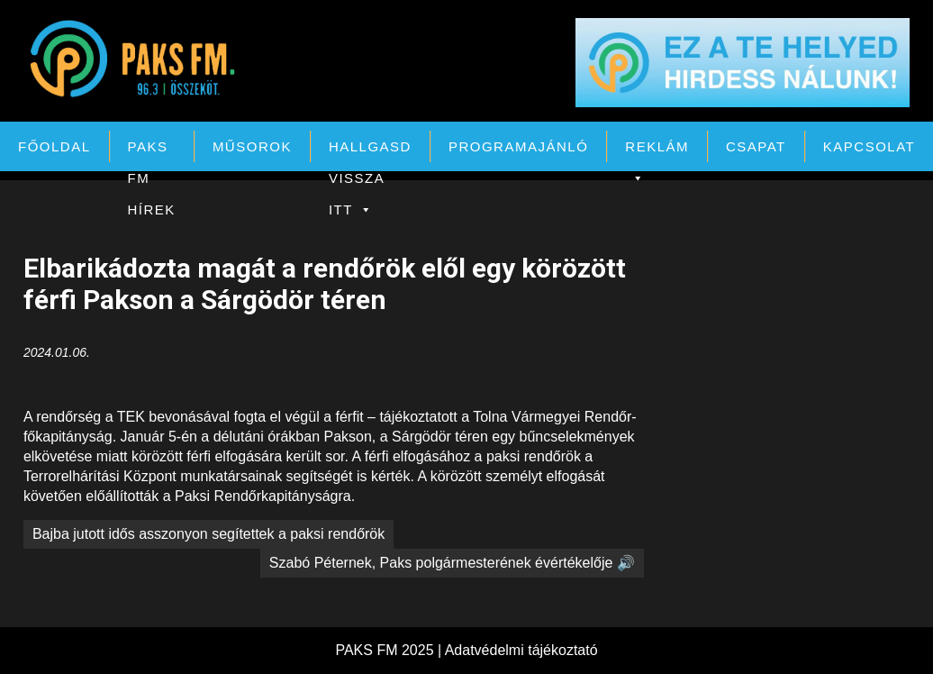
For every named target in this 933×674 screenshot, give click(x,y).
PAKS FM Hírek (152, 150)
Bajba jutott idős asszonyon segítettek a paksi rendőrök (208, 534)
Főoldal (54, 146)
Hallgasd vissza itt (370, 150)
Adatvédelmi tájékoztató (521, 650)
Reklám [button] (657, 150)
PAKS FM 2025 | (389, 650)
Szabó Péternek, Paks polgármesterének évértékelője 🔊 (452, 562)
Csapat (756, 146)
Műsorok (252, 146)
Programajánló (518, 146)
